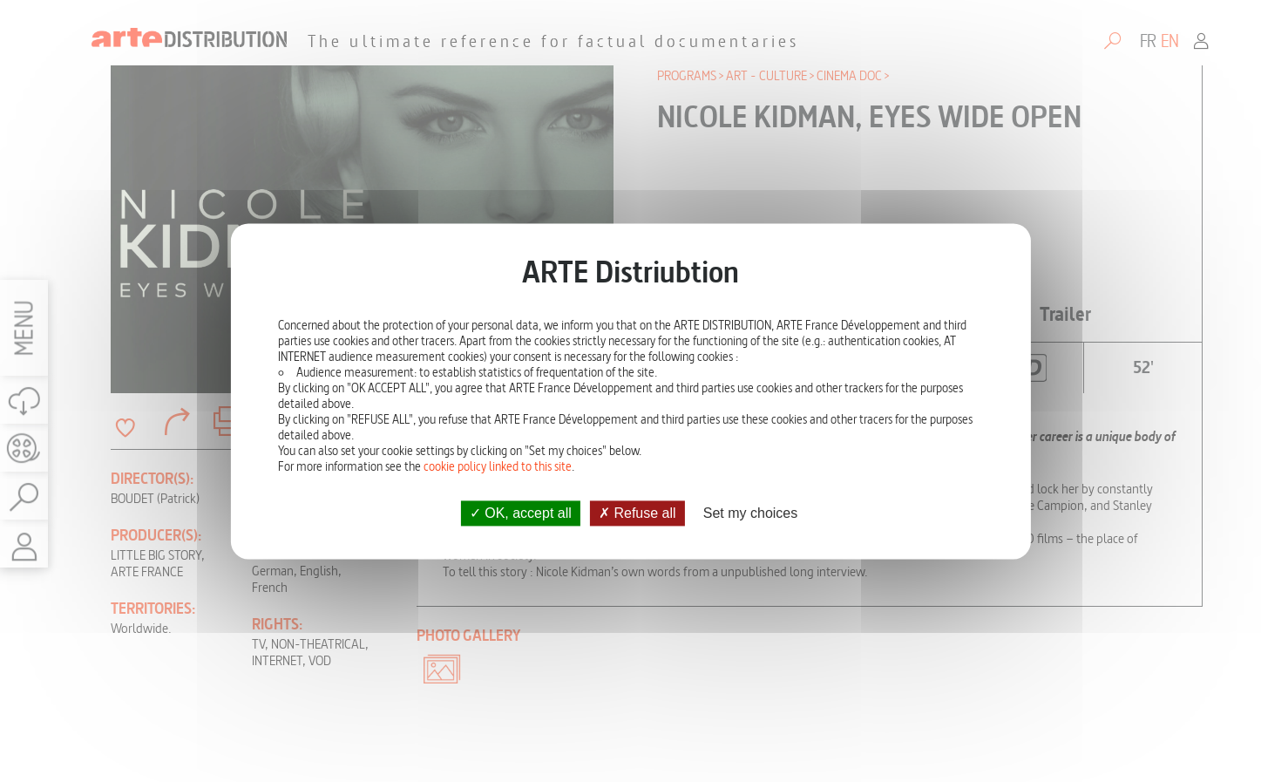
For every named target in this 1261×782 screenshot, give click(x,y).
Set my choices (750, 513)
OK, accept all (521, 513)
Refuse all (637, 513)
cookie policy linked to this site (498, 466)
